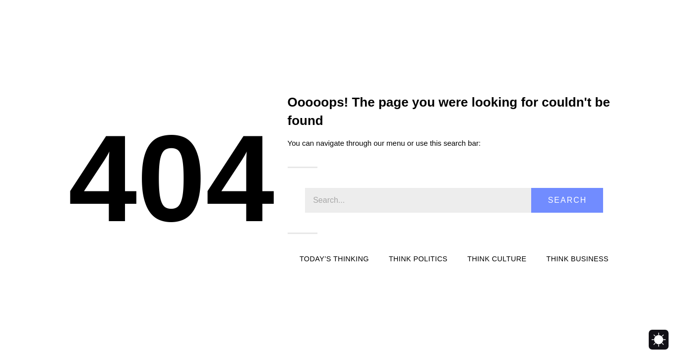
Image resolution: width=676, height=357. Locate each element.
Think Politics (418, 259)
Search (567, 200)
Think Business (577, 259)
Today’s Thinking (334, 259)
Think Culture (496, 259)
